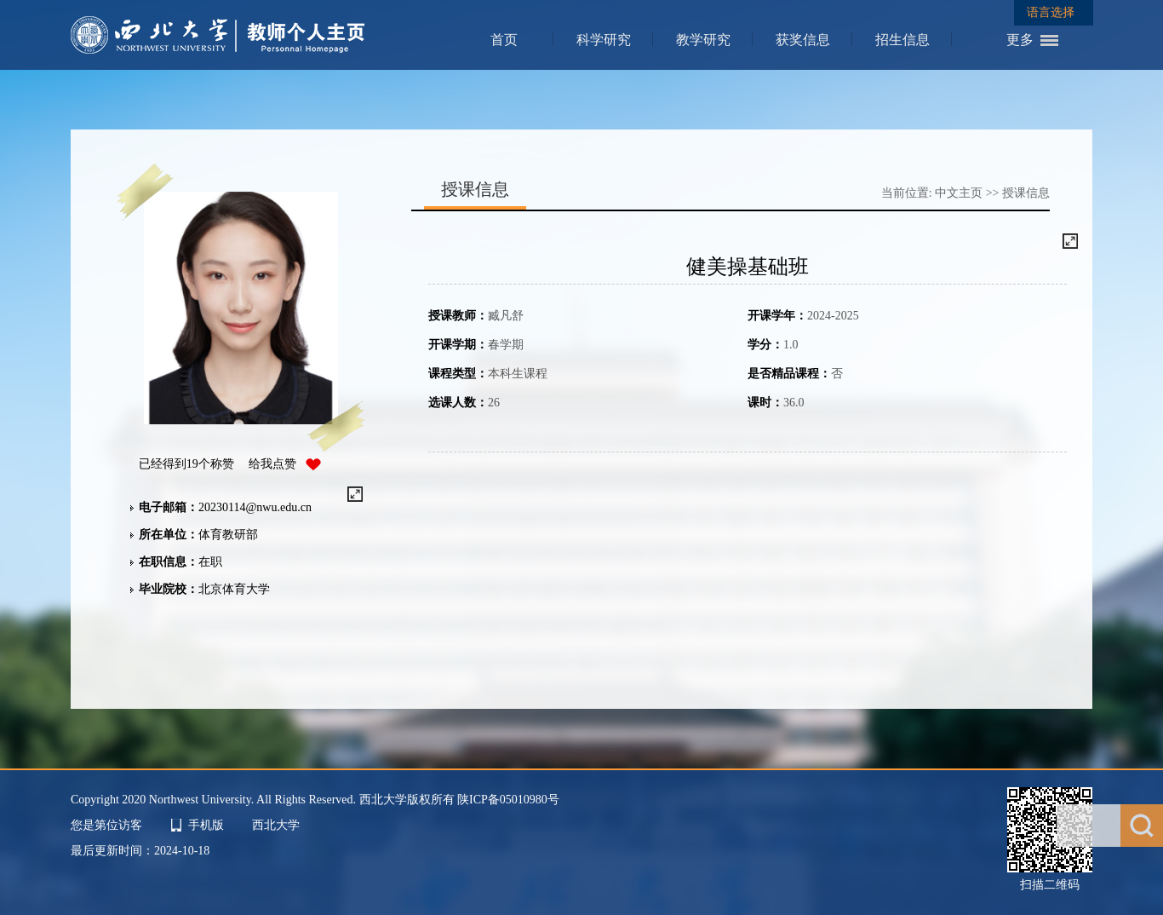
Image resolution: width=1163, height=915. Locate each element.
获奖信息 (803, 39)
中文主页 (959, 193)
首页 (504, 39)
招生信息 (902, 39)
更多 (1020, 39)
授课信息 (1026, 193)
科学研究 (603, 39)
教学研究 (703, 39)
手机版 (206, 825)
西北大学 (276, 825)
